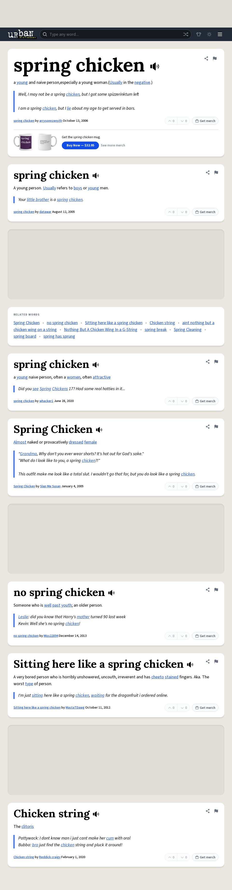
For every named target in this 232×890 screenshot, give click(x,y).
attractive (102, 377)
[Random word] (186, 34)
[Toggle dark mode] (209, 34)
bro (35, 845)
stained (171, 677)
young (22, 82)
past (56, 605)
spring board (25, 336)
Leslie (23, 617)
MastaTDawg (75, 707)
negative (142, 82)
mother (83, 617)
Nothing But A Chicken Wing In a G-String (100, 330)
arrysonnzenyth (50, 120)
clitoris (27, 827)
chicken (73, 94)
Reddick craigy (50, 857)
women (73, 377)
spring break (156, 330)
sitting (37, 695)
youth (66, 605)
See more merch (113, 145)
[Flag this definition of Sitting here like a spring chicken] (216, 661)
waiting (98, 695)
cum (110, 838)
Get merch (205, 121)
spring (62, 200)
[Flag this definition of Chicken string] (216, 811)
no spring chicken (62, 323)
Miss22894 (51, 635)
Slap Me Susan (50, 486)
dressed (76, 442)
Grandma (28, 454)
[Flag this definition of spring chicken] (214, 58)
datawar (45, 211)
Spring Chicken (27, 323)
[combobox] (115, 34)
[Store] (198, 34)
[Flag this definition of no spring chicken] (216, 590)
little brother (38, 200)
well (47, 605)
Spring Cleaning (188, 330)
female (90, 442)
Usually (115, 82)
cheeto (157, 677)
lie (69, 108)
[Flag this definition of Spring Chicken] (216, 427)
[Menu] (220, 34)
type (29, 684)
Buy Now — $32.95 (80, 145)
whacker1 (46, 401)
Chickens (60, 389)
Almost (20, 442)
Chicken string (162, 323)
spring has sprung (59, 336)
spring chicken (24, 120)
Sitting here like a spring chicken (113, 323)
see (36, 389)
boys (78, 188)
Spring (45, 389)
